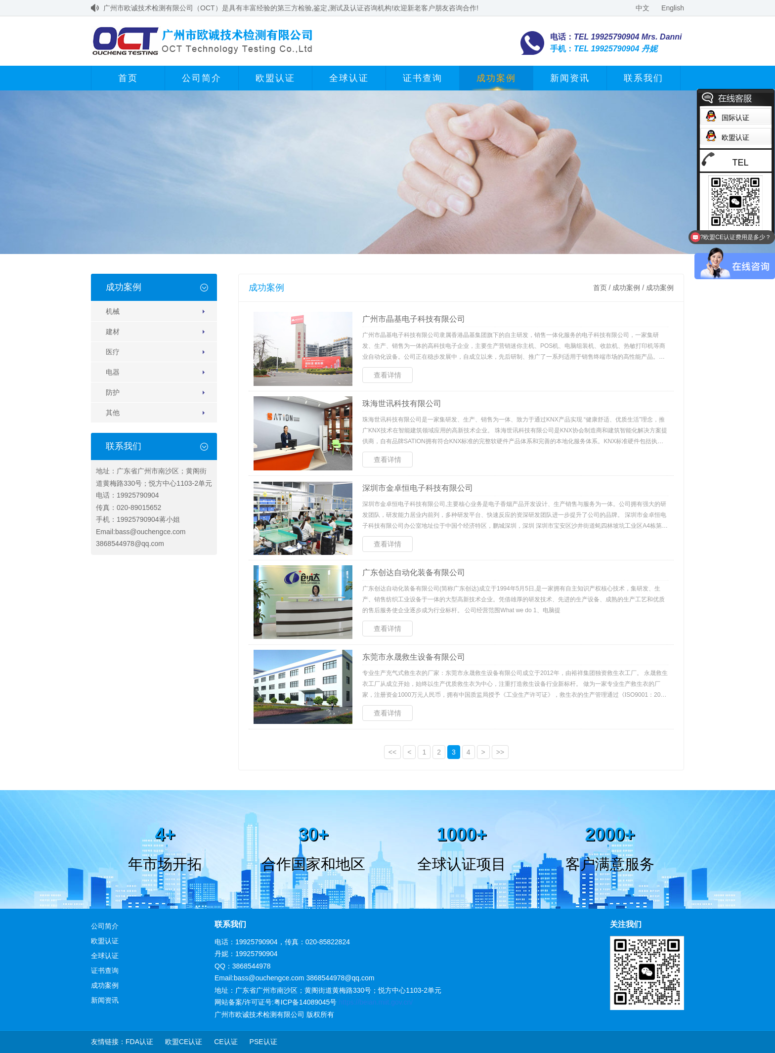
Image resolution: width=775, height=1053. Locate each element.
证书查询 (422, 78)
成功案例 (496, 78)
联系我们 (643, 78)
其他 (113, 413)
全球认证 (349, 78)
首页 (128, 78)
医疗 (113, 352)
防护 (113, 392)
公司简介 (201, 78)
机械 (113, 311)
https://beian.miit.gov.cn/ (376, 1002)
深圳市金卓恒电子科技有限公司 (417, 488)
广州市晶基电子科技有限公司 (413, 319)
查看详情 (387, 375)
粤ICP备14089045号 (305, 1002)
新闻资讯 (570, 78)
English (672, 8)
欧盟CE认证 (183, 1042)
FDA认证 (139, 1042)
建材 (113, 332)
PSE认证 (263, 1042)
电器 (113, 372)
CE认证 (225, 1042)
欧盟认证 (275, 78)
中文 (642, 8)
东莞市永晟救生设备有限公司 (413, 657)
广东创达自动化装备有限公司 (413, 572)
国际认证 (735, 118)
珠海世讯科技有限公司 (401, 403)
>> (500, 752)
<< (392, 752)
